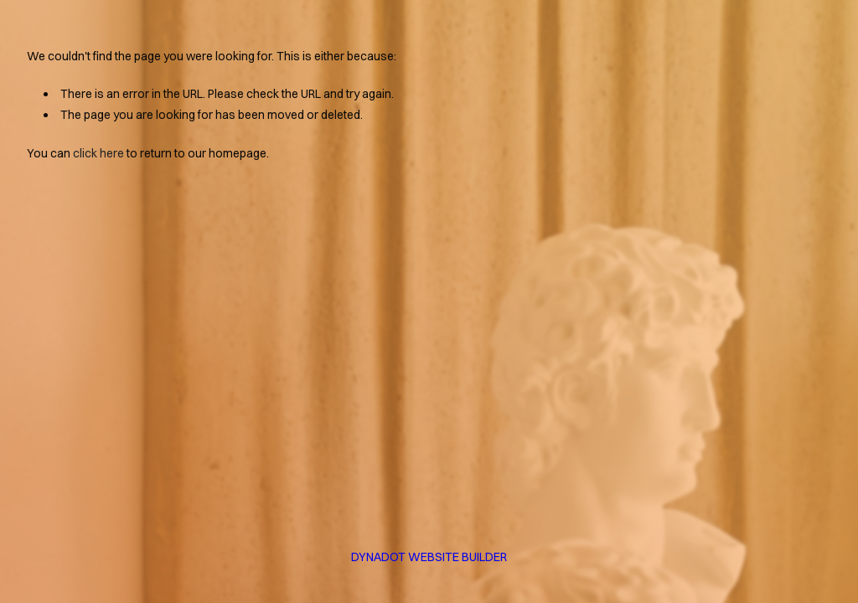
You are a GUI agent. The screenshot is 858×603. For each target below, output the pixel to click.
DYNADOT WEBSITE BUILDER (429, 556)
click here (98, 153)
